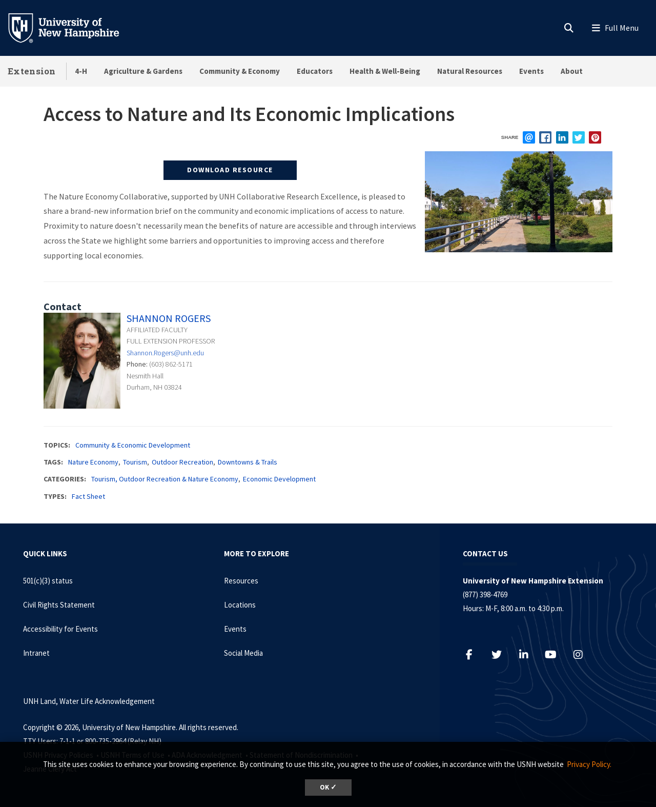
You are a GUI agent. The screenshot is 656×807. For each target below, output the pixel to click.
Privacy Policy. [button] (589, 764)
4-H (81, 71)
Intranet (36, 653)
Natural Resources (469, 71)
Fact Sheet (88, 496)
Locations (240, 605)
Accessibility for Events (60, 629)
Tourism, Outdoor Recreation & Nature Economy (164, 478)
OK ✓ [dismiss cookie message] (328, 787)
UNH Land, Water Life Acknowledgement (89, 701)
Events (531, 71)
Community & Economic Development (132, 445)
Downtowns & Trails (247, 462)
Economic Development (279, 478)
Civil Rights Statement (59, 605)
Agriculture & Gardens (143, 71)
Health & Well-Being (385, 71)
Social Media (243, 653)
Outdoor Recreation (182, 462)
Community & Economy (239, 71)
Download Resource (230, 169)
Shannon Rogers (169, 318)
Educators (315, 71)
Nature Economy (93, 462)
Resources (241, 581)
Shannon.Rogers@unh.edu (165, 352)
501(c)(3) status (48, 581)
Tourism (135, 462)
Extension (32, 71)
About (572, 71)
